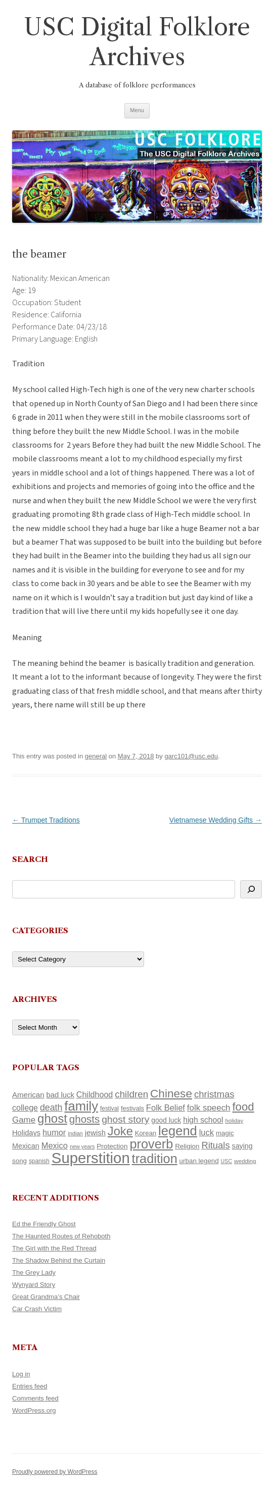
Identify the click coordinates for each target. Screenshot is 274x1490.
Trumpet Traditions (46, 820)
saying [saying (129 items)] (242, 1146)
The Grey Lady (34, 1272)
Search (30, 859)
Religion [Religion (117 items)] (187, 1146)
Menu (137, 110)
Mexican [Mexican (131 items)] (25, 1146)
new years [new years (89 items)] (82, 1146)
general (96, 756)
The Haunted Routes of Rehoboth (61, 1236)
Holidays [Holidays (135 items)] (26, 1133)
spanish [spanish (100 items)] (39, 1161)
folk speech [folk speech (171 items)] (209, 1108)
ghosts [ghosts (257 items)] (84, 1119)
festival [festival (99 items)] (109, 1108)
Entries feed (29, 1386)
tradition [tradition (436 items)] (154, 1158)
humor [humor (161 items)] (54, 1132)
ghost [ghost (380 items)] (52, 1118)
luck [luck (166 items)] (206, 1132)
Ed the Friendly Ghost (44, 1224)
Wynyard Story (33, 1284)
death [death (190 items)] (51, 1107)
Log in (21, 1374)
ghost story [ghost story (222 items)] (125, 1119)
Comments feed (35, 1398)
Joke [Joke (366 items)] (120, 1131)
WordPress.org (34, 1410)
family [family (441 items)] (81, 1106)
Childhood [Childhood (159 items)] (94, 1094)
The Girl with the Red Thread (54, 1248)
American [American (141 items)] (28, 1094)
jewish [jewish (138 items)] (95, 1133)
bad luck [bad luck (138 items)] (60, 1095)
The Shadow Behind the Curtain (58, 1260)
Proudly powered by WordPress (55, 1471)
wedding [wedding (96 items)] (245, 1161)
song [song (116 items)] (19, 1161)
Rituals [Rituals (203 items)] (215, 1145)
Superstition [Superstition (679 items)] (91, 1157)
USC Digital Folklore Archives (137, 42)
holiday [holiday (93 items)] (234, 1121)
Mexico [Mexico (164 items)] (54, 1145)
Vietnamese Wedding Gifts (215, 820)
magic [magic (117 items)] (225, 1133)
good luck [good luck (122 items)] (166, 1120)
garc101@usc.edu (191, 756)
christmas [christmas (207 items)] (214, 1094)
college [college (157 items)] (25, 1107)
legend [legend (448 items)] (177, 1131)
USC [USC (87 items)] (227, 1161)
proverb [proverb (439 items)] (151, 1144)
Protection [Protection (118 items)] (112, 1146)
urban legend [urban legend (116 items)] (199, 1161)
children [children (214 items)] (131, 1094)
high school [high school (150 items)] (203, 1120)
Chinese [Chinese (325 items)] (171, 1093)
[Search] (251, 889)
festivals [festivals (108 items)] (132, 1108)
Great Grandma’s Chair (46, 1297)
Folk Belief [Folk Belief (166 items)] (165, 1108)
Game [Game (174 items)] (23, 1120)
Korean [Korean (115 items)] (145, 1133)
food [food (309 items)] (243, 1106)
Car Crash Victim (37, 1309)
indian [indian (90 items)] (75, 1133)
